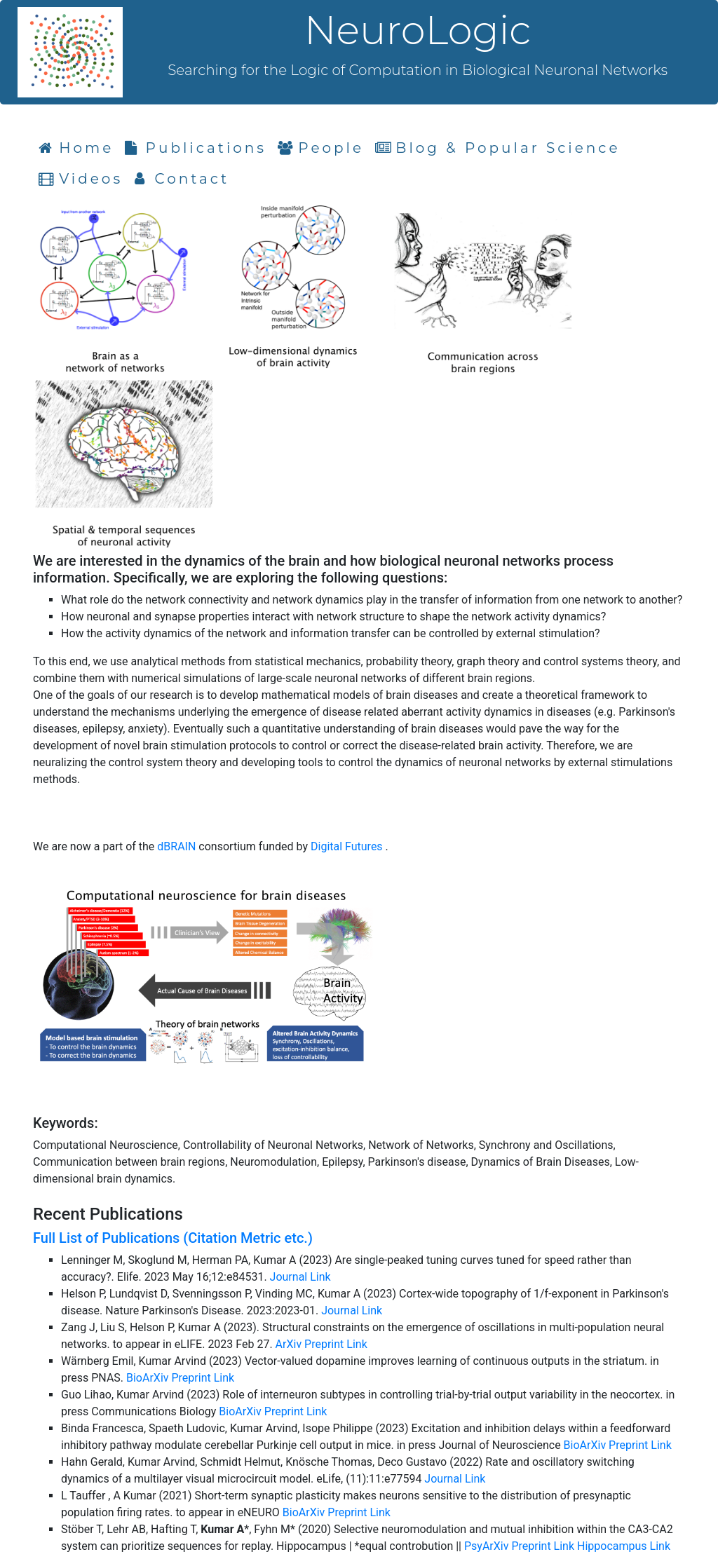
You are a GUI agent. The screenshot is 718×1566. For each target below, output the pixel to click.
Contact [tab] (181, 178)
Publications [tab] (195, 147)
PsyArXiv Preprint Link (520, 1546)
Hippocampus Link (623, 1546)
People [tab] (321, 147)
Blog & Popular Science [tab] (497, 147)
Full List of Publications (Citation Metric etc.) (173, 1238)
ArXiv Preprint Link (321, 1344)
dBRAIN (177, 846)
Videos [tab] (81, 178)
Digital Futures (348, 846)
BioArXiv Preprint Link (180, 1377)
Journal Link (300, 1277)
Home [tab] (79, 146)
